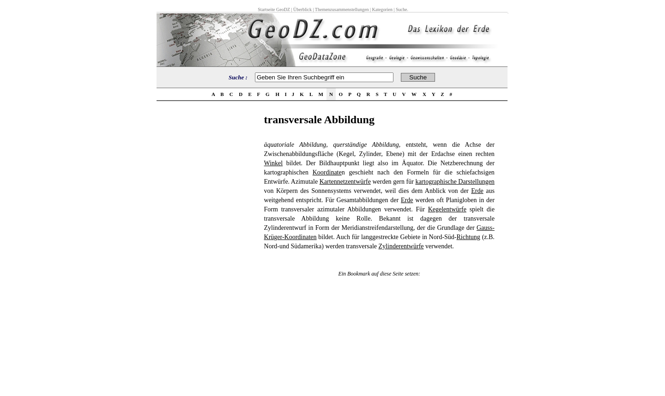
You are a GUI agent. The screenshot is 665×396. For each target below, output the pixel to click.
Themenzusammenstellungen (342, 9)
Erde (477, 190)
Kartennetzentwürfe (345, 181)
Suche (401, 9)
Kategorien (382, 9)
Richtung (468, 237)
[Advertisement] (207, 252)
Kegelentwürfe (447, 209)
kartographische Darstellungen (454, 181)
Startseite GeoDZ (274, 9)
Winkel (273, 163)
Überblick (302, 9)
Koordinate (327, 172)
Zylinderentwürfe (401, 246)
